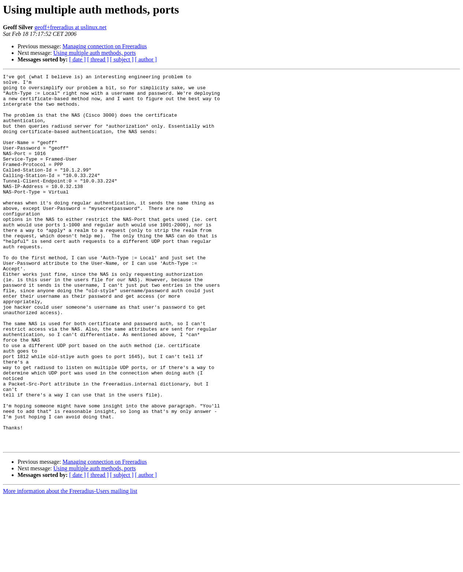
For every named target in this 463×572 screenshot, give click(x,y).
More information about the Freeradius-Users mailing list (70, 565)
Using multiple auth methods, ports (94, 53)
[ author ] (146, 59)
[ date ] (77, 59)
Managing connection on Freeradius (105, 46)
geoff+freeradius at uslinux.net (70, 27)
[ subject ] (122, 59)
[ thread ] (98, 59)
